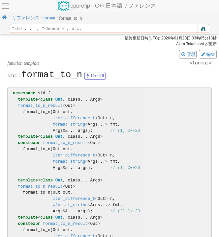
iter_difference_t (74, 118)
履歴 (188, 54)
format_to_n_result (40, 105)
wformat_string (70, 205)
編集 (207, 54)
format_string (69, 124)
